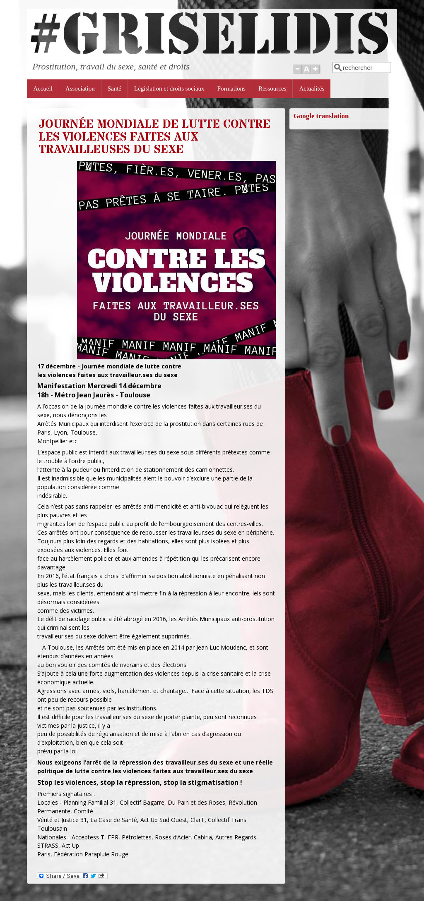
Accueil (43, 88)
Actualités (311, 88)
